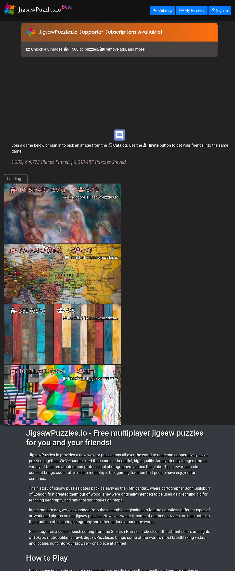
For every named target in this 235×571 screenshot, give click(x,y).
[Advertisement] (119, 93)
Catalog (162, 10)
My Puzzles (191, 10)
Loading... (15, 178)
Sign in (220, 10)
